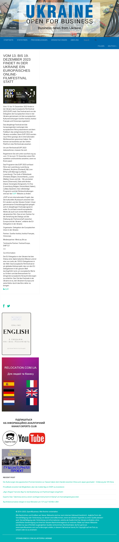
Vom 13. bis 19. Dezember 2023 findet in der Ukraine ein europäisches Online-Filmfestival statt (17, 69)
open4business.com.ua (26, 538)
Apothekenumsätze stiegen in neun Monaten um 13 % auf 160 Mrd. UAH (31, 502)
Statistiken (22, 40)
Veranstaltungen (59, 40)
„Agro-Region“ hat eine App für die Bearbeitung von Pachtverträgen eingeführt (33, 492)
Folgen (101, 46)
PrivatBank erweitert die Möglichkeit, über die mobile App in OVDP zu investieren (33, 487)
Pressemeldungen (39, 40)
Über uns (75, 40)
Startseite (8, 40)
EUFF (14, 194)
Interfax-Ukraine (44, 538)
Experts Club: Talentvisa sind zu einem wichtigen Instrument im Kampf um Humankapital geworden (41, 497)
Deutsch (112, 46)
